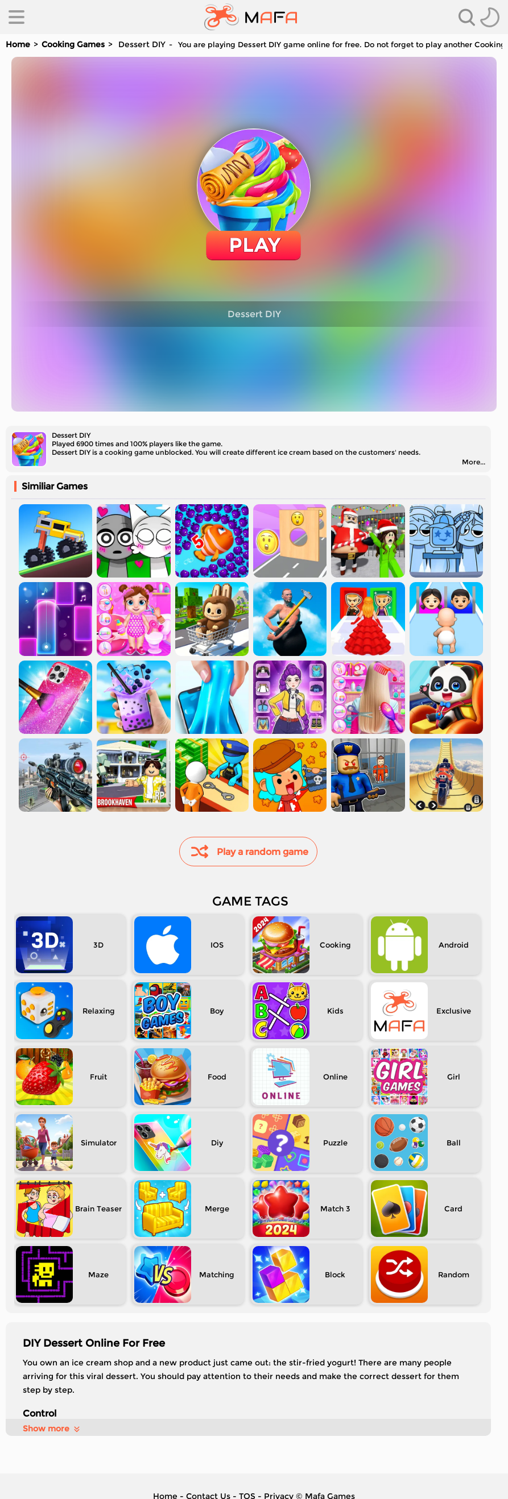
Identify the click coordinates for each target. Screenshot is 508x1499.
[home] (250, 17)
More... (473, 462)
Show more (52, 1428)
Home (18, 44)
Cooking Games (73, 44)
